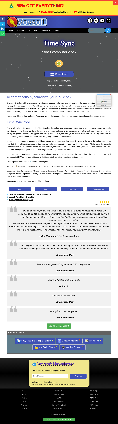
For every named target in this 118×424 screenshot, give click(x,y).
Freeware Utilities (98, 189)
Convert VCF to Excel (59, 405)
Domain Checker (59, 394)
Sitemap (24, 408)
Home (11, 30)
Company (45, 30)
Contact (57, 30)
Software (21, 30)
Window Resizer (73, 347)
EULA (46, 189)
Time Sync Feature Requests (21, 200)
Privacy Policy (72, 189)
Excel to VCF (94, 394)
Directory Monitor (69, 341)
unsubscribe (64, 384)
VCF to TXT (94, 408)
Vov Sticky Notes (45, 347)
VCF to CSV (94, 401)
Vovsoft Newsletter (55, 364)
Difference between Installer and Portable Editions (30, 194)
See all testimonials (59, 326)
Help (19, 189)
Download (59, 74)
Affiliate (24, 394)
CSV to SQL (94, 391)
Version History (64, 85)
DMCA (24, 401)
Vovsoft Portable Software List (21, 197)
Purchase (33, 30)
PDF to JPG (94, 398)
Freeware (24, 405)
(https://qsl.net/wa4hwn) (68, 236)
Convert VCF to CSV (59, 408)
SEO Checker (59, 391)
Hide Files (93, 341)
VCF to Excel (94, 405)
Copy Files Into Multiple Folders (35, 341)
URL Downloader (59, 401)
